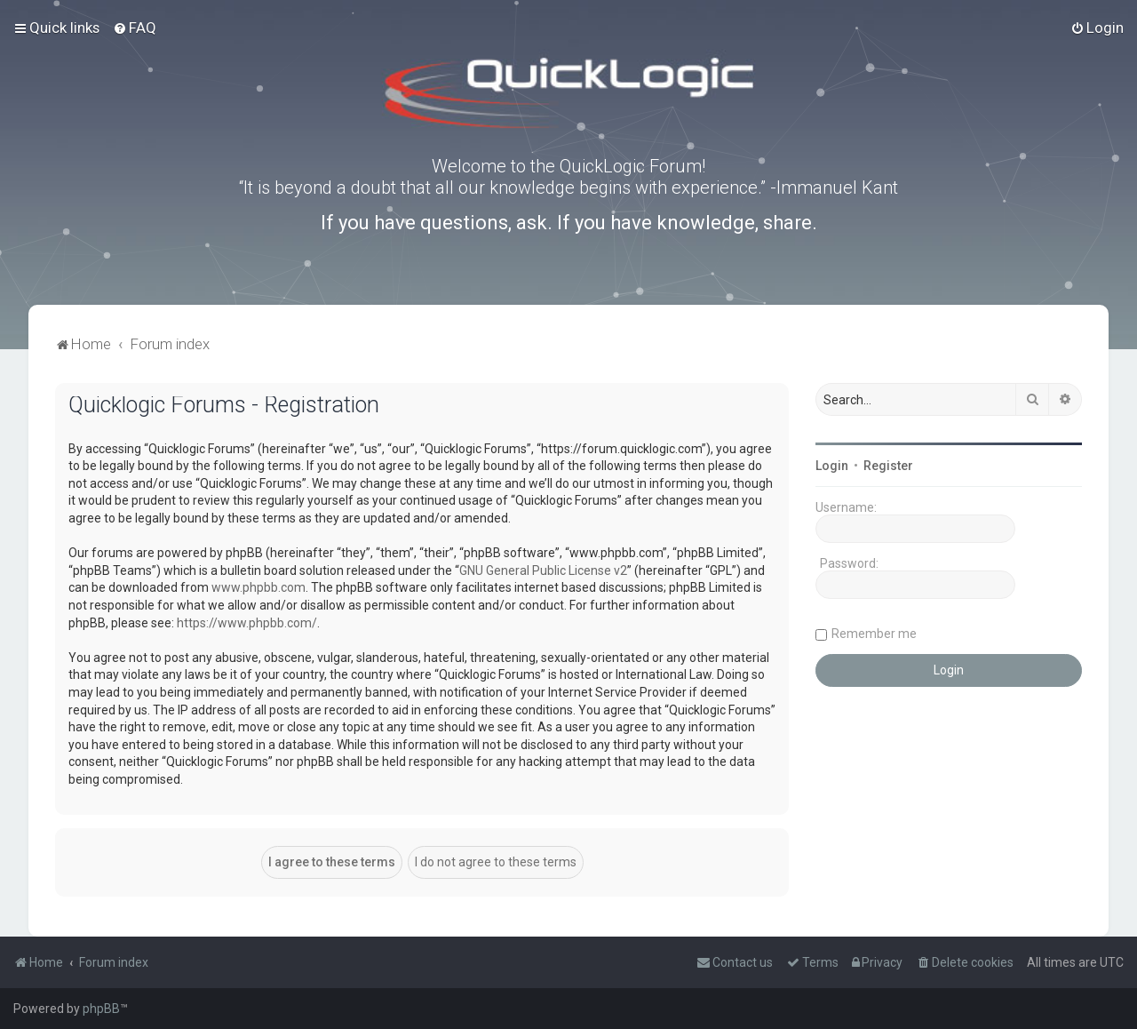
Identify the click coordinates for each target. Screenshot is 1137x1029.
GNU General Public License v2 (543, 570)
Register (888, 466)
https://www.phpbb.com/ (247, 623)
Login (831, 466)
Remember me (874, 633)
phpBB (101, 1008)
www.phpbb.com (258, 587)
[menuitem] (134, 27)
